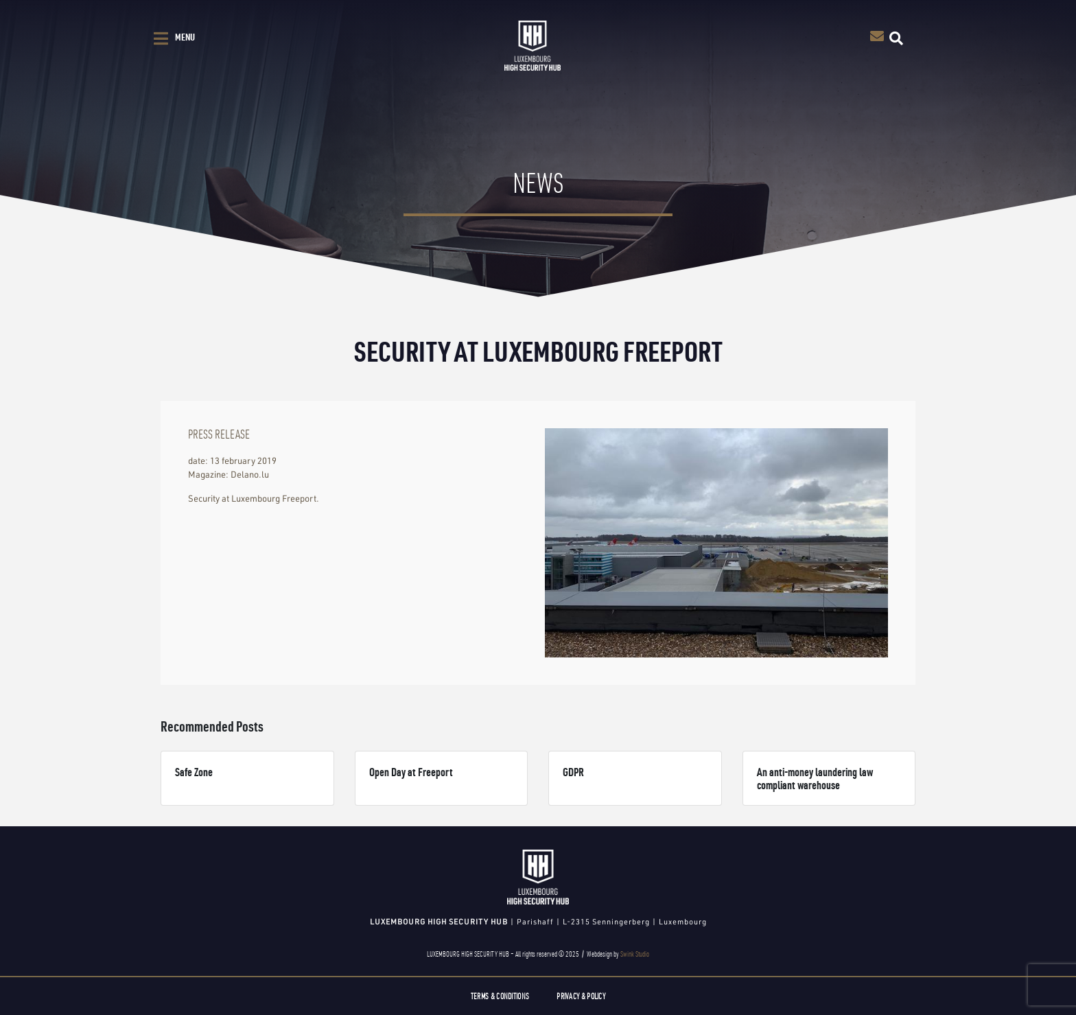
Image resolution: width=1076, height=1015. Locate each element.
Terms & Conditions (500, 996)
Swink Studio (634, 954)
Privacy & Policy (581, 996)
